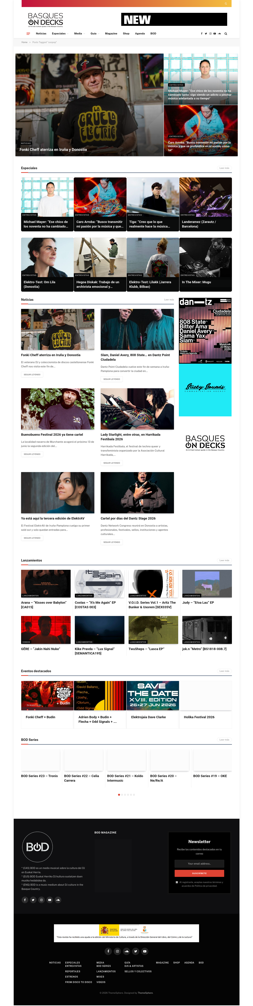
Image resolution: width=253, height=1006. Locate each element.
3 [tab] (125, 795)
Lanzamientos (105, 972)
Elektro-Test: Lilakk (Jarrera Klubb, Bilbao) (150, 284)
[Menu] (28, 34)
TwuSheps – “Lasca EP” (146, 650)
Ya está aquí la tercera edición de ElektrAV (53, 519)
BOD (153, 33)
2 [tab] (122, 795)
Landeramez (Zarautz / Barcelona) (199, 224)
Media (78, 33)
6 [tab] (133, 795)
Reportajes (70, 972)
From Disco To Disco (76, 983)
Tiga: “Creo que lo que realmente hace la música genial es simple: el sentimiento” (148, 224)
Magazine (111, 33)
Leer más (224, 168)
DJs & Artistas (134, 967)
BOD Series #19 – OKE (210, 777)
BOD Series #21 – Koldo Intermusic (125, 779)
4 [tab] (127, 795)
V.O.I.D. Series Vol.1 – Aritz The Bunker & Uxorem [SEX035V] (152, 605)
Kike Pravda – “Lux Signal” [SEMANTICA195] (95, 652)
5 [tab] (130, 795)
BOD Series (103, 967)
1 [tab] (119, 795)
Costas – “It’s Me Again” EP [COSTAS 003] (95, 605)
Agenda (140, 33)
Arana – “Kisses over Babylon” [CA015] (44, 605)
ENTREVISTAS (176, 79)
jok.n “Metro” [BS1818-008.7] (204, 650)
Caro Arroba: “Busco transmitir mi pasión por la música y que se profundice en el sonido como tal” (199, 145)
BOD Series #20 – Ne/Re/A (163, 779)
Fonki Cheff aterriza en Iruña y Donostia (59, 149)
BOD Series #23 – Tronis (39, 777)
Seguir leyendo (33, 375)
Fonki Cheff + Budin (40, 718)
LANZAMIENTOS (30, 596)
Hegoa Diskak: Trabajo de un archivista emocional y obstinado (97, 284)
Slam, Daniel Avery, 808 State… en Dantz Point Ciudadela (135, 357)
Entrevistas (71, 967)
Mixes (99, 977)
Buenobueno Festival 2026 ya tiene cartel (52, 435)
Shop (126, 33)
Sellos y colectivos (138, 972)
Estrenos (69, 977)
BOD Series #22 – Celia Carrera (81, 779)
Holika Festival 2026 (199, 718)
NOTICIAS (26, 142)
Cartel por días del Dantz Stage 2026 (128, 519)
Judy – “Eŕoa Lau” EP (198, 603)
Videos (26, 643)
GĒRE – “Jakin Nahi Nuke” (40, 650)
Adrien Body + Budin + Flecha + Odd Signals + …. (98, 720)
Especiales (59, 33)
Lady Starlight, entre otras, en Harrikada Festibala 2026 (130, 437)
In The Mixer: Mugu (196, 282)
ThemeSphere (145, 993)
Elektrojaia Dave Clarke (148, 718)
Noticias (41, 33)
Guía (93, 33)
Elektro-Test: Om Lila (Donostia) (39, 284)
